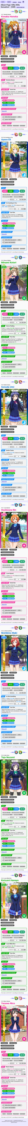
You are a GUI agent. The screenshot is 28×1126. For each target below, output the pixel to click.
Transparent (4, 56)
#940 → (23, 257)
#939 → (23, 134)
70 (22, 76)
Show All (4, 111)
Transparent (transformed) (7, 58)
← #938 (14, 257)
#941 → (23, 382)
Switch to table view (20, 7)
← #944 (14, 998)
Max (24, 85)
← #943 (14, 875)
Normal (15, 20)
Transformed (22, 20)
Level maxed (22, 125)
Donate (19, 2)
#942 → (23, 505)
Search (9, 1)
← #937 (14, 134)
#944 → (23, 752)
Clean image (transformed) (7, 61)
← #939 (14, 382)
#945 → (23, 875)
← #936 (14, 11)
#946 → (23, 998)
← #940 (14, 505)
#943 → (23, 628)
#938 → (23, 11)
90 (24, 76)
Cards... (3, 1)
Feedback (14, 2)
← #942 (14, 752)
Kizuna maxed (16, 125)
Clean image (13, 56)
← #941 (14, 628)
